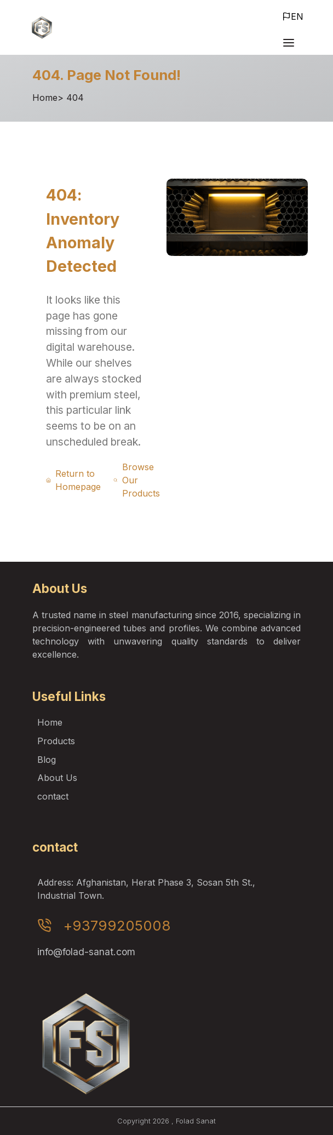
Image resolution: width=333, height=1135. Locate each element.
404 (75, 97)
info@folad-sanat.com (86, 951)
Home (45, 97)
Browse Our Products (136, 480)
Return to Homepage (73, 480)
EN (292, 16)
